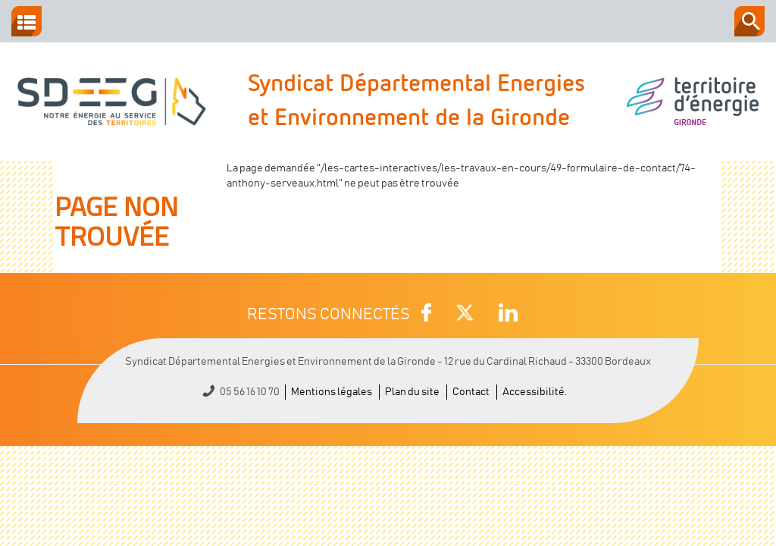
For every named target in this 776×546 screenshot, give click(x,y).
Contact (471, 392)
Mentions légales (331, 392)
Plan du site (412, 392)
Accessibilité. (534, 392)
